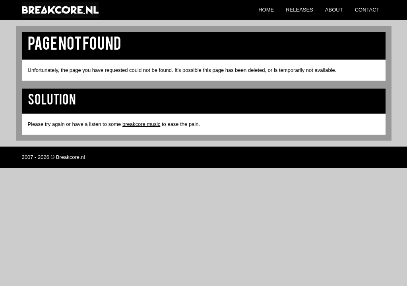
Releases (299, 10)
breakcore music (141, 124)
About (334, 10)
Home (266, 10)
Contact (367, 10)
